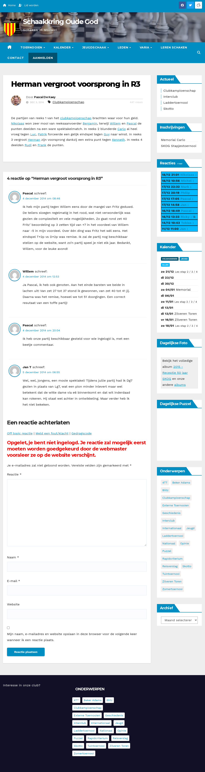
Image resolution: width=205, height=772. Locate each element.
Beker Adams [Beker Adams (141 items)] (181, 482)
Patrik (42, 134)
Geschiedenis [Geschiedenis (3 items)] (171, 513)
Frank (42, 145)
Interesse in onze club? (21, 685)
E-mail (13, 581)
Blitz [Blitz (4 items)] (165, 490)
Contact (15, 58)
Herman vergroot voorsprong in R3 (75, 84)
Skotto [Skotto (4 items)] (186, 566)
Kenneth (118, 140)
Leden (123, 47)
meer (179, 163)
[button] (198, 52)
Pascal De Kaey (44, 97)
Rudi (28, 145)
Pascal (132, 123)
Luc (33, 134)
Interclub (170, 97)
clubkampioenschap (75, 118)
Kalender (63, 47)
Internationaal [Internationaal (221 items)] (171, 528)
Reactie (14, 474)
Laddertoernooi (175, 103)
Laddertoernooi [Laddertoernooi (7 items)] (172, 535)
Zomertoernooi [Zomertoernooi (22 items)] (172, 589)
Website (13, 604)
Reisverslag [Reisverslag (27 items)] (170, 566)
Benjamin (90, 123)
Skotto (168, 109)
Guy (107, 134)
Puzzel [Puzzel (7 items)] (166, 551)
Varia (145, 47)
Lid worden (28, 5)
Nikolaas (17, 123)
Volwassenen (169, 259)
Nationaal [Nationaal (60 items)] (168, 543)
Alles (165, 265)
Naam (13, 557)
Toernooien (31, 47)
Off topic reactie (20, 433)
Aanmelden (43, 58)
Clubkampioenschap (68, 102)
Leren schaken (174, 47)
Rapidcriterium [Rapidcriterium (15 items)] (172, 558)
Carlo (122, 129)
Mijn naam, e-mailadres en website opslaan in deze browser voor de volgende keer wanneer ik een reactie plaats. (72, 637)
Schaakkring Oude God (60, 21)
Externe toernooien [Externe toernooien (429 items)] (175, 505)
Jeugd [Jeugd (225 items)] (190, 528)
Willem (115, 123)
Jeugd (184, 259)
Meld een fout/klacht (52, 433)
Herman (34, 140)
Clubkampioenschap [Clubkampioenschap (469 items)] (176, 497)
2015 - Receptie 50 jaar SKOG (175, 373)
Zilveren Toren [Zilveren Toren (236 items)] (172, 581)
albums (180, 385)
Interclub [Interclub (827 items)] (168, 520)
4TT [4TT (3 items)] (164, 482)
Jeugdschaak (94, 47)
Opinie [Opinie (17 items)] (184, 543)
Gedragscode (81, 433)
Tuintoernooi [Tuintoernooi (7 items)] (171, 573)
